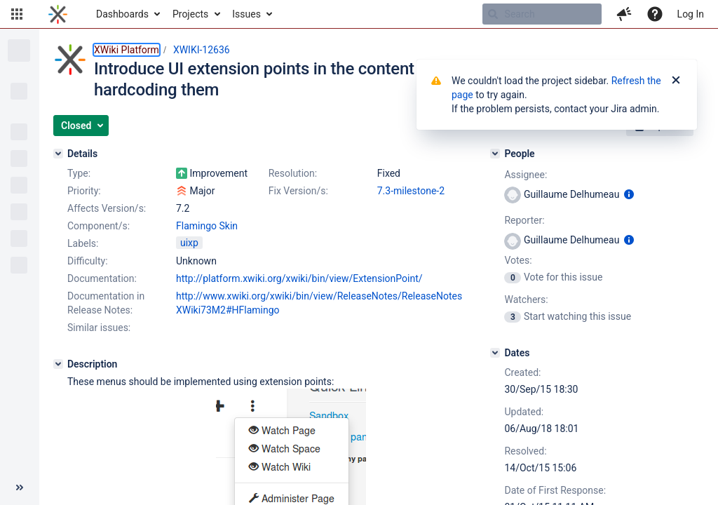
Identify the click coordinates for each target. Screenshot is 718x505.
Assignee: (525, 174)
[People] (495, 154)
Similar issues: (98, 327)
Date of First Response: (555, 490)
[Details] (58, 154)
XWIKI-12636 (201, 49)
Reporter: (524, 220)
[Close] (676, 81)
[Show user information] (629, 194)
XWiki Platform (126, 49)
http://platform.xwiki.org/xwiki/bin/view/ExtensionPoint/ (299, 278)
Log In (690, 14)
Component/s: (98, 225)
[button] (17, 14)
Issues (246, 14)
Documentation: (102, 278)
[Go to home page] (58, 14)
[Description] (58, 364)
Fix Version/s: (298, 190)
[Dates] (495, 353)
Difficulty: (87, 261)
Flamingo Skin (207, 225)
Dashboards (122, 14)
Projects (190, 14)
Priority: (84, 190)
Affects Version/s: (106, 208)
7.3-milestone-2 (411, 190)
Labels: (82, 243)
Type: (78, 173)
